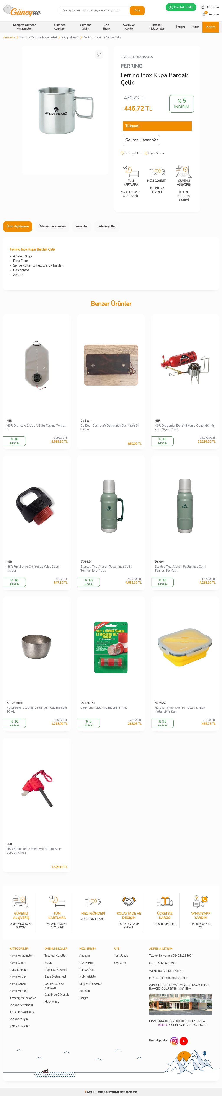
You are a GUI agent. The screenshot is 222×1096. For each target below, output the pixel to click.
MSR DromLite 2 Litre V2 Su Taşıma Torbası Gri (37, 428)
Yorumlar (81, 226)
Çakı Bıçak (106, 27)
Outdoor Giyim (85, 27)
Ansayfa (84, 956)
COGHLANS (87, 703)
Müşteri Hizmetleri (90, 984)
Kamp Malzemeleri (21, 956)
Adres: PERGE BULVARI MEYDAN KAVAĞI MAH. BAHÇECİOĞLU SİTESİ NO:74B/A (179, 987)
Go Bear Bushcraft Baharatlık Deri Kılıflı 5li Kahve (109, 428)
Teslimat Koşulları (56, 956)
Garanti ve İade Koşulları (54, 986)
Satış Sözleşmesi (55, 977)
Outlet (195, 27)
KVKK (48, 963)
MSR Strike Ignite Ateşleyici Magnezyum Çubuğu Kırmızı (34, 851)
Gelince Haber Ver (141, 140)
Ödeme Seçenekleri (52, 226)
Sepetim (84, 991)
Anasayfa (9, 37)
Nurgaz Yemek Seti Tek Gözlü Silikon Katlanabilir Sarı (180, 710)
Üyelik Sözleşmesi (56, 970)
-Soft (89, 1092)
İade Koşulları (107, 226)
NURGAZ (160, 703)
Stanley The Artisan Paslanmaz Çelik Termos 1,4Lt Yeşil (105, 569)
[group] (65, 110)
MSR (9, 420)
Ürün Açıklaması (18, 226)
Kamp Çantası (18, 984)
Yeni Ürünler (87, 970)
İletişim (180, 27)
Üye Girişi (120, 963)
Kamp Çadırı (17, 963)
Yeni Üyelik (121, 956)
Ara (137, 10)
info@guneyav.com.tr (174, 978)
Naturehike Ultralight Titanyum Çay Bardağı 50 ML (37, 710)
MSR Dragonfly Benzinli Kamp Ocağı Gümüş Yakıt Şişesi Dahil (185, 428)
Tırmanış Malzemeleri (157, 27)
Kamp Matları (18, 977)
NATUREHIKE (15, 703)
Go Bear (85, 420)
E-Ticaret (98, 1092)
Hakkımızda (52, 1002)
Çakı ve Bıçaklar (20, 1026)
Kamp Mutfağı (70, 37)
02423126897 (182, 956)
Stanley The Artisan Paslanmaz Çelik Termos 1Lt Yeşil (180, 569)
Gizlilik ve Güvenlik (57, 995)
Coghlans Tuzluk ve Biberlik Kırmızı (104, 708)
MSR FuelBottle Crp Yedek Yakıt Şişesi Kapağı (33, 569)
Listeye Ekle (131, 153)
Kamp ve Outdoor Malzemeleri (24, 27)
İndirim (210, 27)
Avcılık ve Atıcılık (129, 27)
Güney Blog (87, 963)
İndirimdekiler (88, 977)
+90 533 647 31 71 (200, 923)
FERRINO (131, 66)
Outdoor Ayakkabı (59, 27)
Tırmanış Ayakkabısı (22, 1012)
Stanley (159, 561)
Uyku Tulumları (19, 970)
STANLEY (85, 561)
